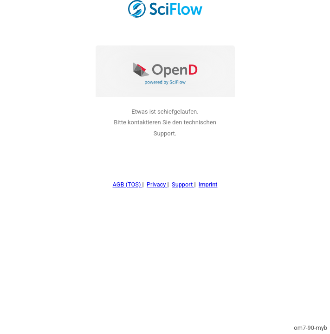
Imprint (208, 170)
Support (183, 170)
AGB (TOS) (127, 170)
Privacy (157, 170)
